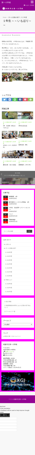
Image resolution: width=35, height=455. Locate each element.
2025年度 (9, 256)
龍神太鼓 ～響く (23, 145)
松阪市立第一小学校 (20, 399)
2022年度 (9, 268)
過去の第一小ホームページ (13, 336)
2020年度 (24, 17)
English (27, 5)
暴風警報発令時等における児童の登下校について (17, 306)
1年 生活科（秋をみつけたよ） (9, 126)
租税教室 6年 (13, 196)
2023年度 (9, 264)
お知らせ (8, 244)
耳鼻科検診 (12, 219)
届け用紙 (8, 301)
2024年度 (9, 260)
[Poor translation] (7, 415)
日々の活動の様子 (14, 17)
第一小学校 (6, 2)
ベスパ (11, 214)
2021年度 (9, 272)
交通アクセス (9, 351)
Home (5, 17)
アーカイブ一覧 (10, 311)
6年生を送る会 (23, 125)
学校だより (9, 280)
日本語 (32, 5)
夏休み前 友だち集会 (9, 165)
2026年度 (9, 252)
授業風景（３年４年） (25, 165)
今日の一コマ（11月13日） (9, 146)
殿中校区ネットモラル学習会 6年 (19, 202)
